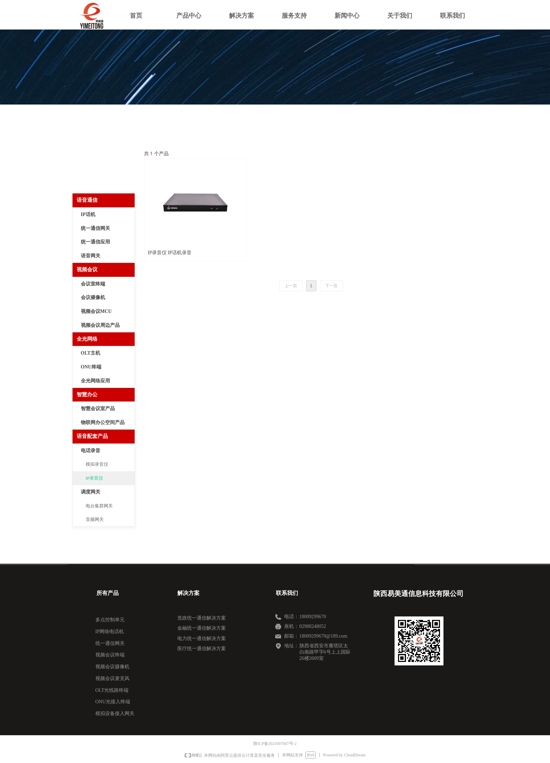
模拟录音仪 (97, 464)
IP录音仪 (94, 478)
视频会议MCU (96, 311)
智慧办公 (87, 394)
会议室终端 (93, 284)
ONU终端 (91, 367)
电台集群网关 (99, 505)
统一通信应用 (95, 241)
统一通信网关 (95, 228)
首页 (136, 15)
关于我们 (399, 15)
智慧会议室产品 (98, 408)
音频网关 (95, 519)
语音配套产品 (92, 436)
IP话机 (88, 214)
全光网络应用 (95, 380)
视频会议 (87, 269)
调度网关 (90, 492)
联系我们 (452, 15)
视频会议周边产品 (100, 325)
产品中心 (188, 15)
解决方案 (241, 15)
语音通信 (87, 200)
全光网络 (87, 339)
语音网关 (90, 255)
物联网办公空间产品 (103, 422)
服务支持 (294, 15)
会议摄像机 (93, 297)
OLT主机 (90, 353)
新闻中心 (347, 15)
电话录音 (90, 450)
